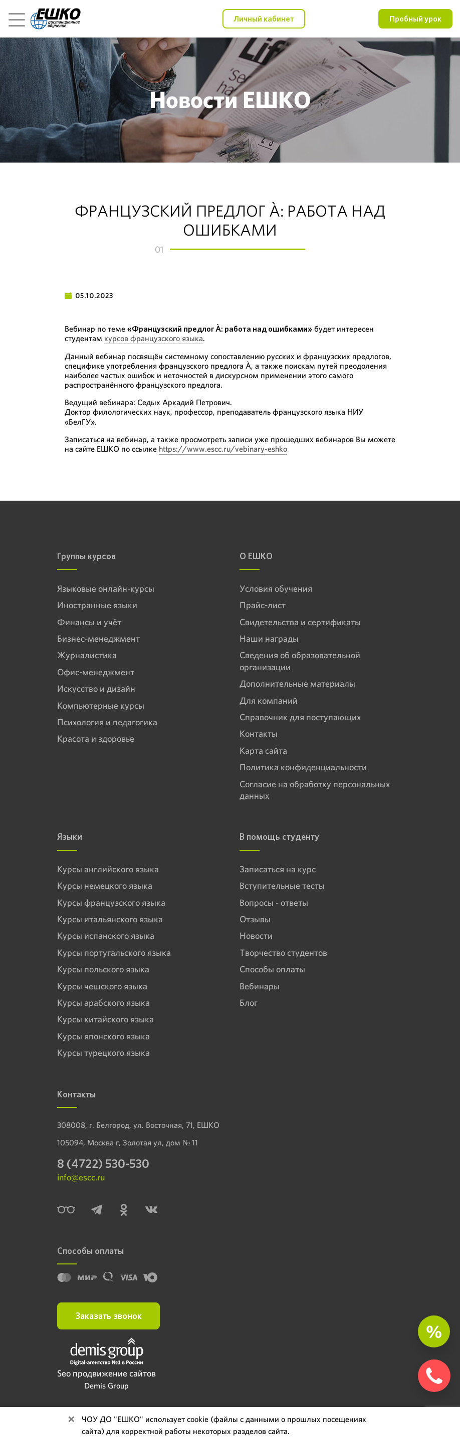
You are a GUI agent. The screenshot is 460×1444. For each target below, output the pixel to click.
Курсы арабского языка (103, 1002)
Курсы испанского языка (105, 935)
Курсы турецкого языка (103, 1052)
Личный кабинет (264, 19)
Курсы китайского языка (105, 1019)
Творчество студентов (283, 952)
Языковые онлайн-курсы (105, 588)
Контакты (259, 733)
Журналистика (87, 655)
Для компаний (269, 700)
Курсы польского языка (103, 969)
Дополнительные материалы (297, 683)
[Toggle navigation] (17, 19)
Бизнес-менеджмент (98, 638)
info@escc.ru (81, 1177)
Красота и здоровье (95, 738)
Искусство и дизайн (96, 688)
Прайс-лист (263, 605)
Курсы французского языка (111, 902)
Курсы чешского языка (102, 986)
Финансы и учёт (89, 622)
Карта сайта (263, 750)
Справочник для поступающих (300, 717)
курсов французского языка (153, 338)
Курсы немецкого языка (104, 885)
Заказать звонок (108, 1315)
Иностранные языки (97, 605)
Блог (249, 1002)
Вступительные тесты (282, 885)
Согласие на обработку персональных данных (315, 789)
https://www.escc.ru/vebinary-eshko (223, 449)
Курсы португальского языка (114, 952)
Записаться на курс (278, 869)
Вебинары (260, 986)
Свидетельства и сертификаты (300, 622)
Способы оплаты (272, 969)
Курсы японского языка (103, 1036)
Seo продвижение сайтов (106, 1373)
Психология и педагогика (107, 722)
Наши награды (269, 638)
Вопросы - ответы (274, 902)
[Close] (71, 1419)
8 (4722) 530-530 (103, 1163)
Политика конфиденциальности (303, 767)
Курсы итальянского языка (110, 919)
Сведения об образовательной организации (300, 660)
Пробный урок (415, 19)
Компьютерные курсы (100, 705)
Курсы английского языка (108, 869)
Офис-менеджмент (95, 672)
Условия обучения (276, 588)
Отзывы (255, 919)
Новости (256, 935)
